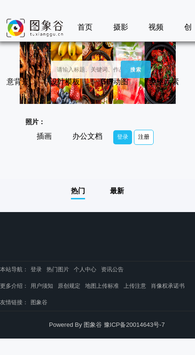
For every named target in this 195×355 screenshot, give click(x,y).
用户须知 (42, 286)
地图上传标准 (102, 286)
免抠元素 (164, 82)
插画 (44, 136)
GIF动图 (114, 82)
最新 (117, 191)
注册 (143, 137)
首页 (85, 27)
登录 (122, 137)
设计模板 (65, 82)
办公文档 (87, 136)
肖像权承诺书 (168, 286)
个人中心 (85, 269)
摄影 (120, 27)
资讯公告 (112, 269)
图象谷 (39, 302)
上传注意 (135, 286)
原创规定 (69, 286)
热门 (78, 191)
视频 (156, 27)
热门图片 (58, 269)
